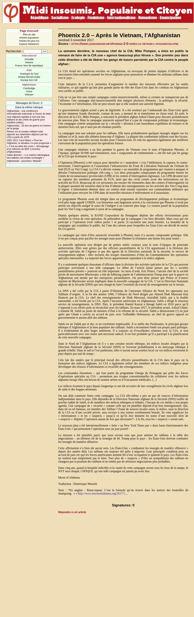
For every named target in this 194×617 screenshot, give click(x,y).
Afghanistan (29, 84)
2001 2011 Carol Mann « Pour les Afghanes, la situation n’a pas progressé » (29, 141)
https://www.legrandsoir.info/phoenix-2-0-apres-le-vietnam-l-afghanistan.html (125, 44)
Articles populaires (29, 37)
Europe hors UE (29, 80)
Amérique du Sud (29, 73)
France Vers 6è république (29, 65)
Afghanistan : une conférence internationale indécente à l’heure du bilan (29, 112)
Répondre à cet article (72, 512)
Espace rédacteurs (29, 44)
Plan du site (29, 34)
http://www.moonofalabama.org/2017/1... (102, 493)
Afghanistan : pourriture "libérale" (24, 161)
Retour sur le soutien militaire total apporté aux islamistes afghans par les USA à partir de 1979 (27, 134)
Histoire (29, 62)
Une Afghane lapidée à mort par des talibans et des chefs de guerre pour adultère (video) (26, 119)
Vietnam (29, 94)
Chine (29, 91)
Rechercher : (14, 51)
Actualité (29, 59)
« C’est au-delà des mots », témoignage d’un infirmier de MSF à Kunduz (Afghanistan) (28, 149)
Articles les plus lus (29, 40)
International (29, 55)
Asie (29, 70)
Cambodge (29, 88)
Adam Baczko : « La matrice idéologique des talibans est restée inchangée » (28, 156)
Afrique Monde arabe (29, 76)
